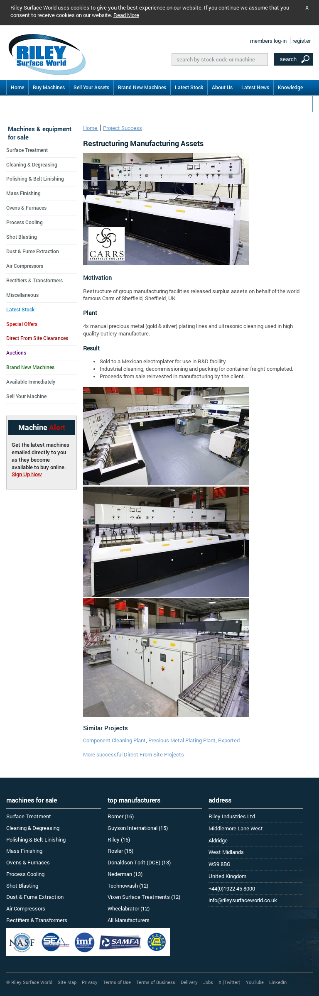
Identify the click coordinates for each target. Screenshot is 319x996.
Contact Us (295, 103)
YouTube (255, 982)
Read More (126, 15)
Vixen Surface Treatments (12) (144, 896)
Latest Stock (189, 87)
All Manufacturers (129, 920)
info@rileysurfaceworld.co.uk (243, 900)
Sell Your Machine (26, 396)
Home (17, 87)
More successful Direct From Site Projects (133, 754)
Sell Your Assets (91, 87)
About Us (222, 87)
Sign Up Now (27, 474)
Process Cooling (24, 222)
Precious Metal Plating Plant (182, 740)
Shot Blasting (21, 236)
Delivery (189, 982)
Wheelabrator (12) (129, 908)
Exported (229, 740)
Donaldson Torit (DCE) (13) (139, 862)
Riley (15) (119, 839)
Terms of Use (117, 982)
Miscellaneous (22, 294)
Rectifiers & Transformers (34, 280)
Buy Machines (49, 87)
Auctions (16, 352)
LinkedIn (278, 982)
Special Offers (21, 324)
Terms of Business (155, 982)
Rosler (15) (120, 850)
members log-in (268, 40)
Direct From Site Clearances (37, 338)
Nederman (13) (125, 874)
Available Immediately (30, 381)
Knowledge (290, 87)
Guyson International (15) (138, 828)
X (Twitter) (229, 982)
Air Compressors (24, 265)
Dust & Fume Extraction (32, 251)
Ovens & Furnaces (26, 207)
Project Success (122, 128)
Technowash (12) (128, 885)
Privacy (90, 982)
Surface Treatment (27, 150)
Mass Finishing (23, 193)
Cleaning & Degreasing (31, 164)
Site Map (67, 982)
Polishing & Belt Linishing (35, 178)
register (301, 40)
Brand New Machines (142, 87)
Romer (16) (121, 816)
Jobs (208, 982)
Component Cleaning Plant (114, 740)
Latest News (255, 87)
